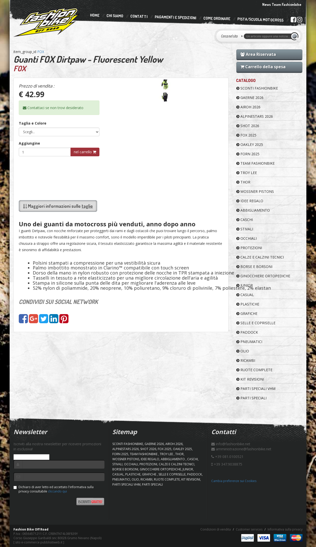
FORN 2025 (247, 153)
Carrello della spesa (263, 67)
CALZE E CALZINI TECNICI (260, 257)
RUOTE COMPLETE (254, 369)
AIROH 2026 (248, 107)
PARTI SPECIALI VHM (255, 388)
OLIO (242, 351)
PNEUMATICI (249, 341)
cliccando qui (57, 491)
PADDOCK (247, 332)
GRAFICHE (246, 313)
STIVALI (244, 229)
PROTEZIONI (249, 247)
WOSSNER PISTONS (255, 191)
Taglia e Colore (32, 123)
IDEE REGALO (249, 200)
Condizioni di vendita (215, 529)
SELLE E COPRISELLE (255, 322)
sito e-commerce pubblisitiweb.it (38, 542)
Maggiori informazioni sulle (58, 206)
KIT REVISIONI (250, 379)
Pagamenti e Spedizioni (175, 17)
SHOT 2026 (247, 125)
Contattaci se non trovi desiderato (53, 107)
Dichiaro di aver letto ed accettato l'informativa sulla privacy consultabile (53, 489)
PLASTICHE (247, 304)
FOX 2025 (246, 135)
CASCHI (244, 219)
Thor (243, 182)
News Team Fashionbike (281, 4)
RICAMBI (245, 360)
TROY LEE (246, 172)
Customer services (249, 529)
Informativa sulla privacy (285, 529)
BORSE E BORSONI (254, 266)
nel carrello (85, 151)
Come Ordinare (216, 18)
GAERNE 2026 (250, 97)
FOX (40, 51)
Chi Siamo (115, 16)
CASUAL (245, 294)
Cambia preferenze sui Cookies (233, 481)
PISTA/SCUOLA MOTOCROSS (260, 20)
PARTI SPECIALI (251, 398)
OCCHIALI (246, 238)
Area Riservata (258, 54)
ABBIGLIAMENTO (253, 210)
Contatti (139, 16)
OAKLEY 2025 (249, 144)
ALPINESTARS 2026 (254, 116)
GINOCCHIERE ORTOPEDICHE (263, 276)
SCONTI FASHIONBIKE (257, 88)
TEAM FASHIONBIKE (255, 163)
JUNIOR (244, 285)
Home (94, 15)
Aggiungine (29, 143)
